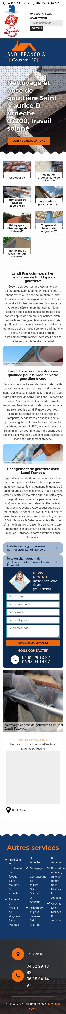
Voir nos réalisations (28, 141)
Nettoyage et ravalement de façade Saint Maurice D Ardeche (14, 876)
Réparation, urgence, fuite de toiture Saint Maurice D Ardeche (56, 883)
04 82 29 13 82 (16, 3)
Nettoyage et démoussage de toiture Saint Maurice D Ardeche (35, 885)
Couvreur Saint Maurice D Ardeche (56, 912)
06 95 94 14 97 (45, 3)
